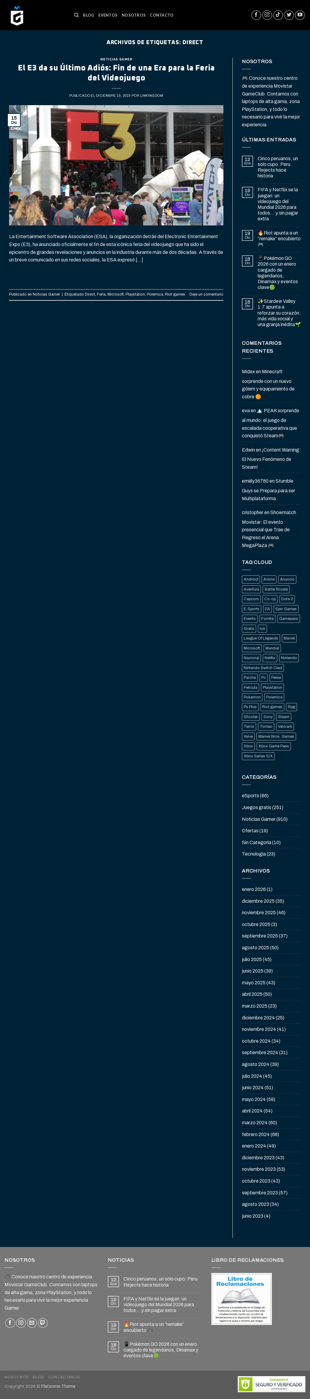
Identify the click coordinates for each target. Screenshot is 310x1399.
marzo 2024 (255, 1122)
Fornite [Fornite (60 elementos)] (267, 619)
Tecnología (254, 854)
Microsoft (115, 294)
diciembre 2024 (258, 1017)
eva (246, 410)
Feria (101, 294)
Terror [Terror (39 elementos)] (249, 726)
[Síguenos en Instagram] (267, 15)
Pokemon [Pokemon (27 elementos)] (252, 697)
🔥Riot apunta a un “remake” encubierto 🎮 (279, 238)
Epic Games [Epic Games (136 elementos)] (286, 609)
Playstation (135, 294)
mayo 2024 (254, 1099)
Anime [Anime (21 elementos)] (269, 579)
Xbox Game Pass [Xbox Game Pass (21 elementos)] (274, 746)
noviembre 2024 (259, 1029)
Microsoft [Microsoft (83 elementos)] (252, 648)
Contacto (161, 15)
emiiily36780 (255, 481)
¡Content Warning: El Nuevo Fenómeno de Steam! (271, 458)
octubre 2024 (256, 1041)
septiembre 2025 (260, 935)
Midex (248, 371)
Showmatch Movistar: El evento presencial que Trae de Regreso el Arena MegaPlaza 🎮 (269, 529)
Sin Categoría (256, 842)
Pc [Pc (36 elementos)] (263, 677)
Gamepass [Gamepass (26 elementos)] (288, 619)
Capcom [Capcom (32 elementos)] (251, 599)
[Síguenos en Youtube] (300, 15)
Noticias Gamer (116, 59)
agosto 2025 (255, 947)
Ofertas (250, 830)
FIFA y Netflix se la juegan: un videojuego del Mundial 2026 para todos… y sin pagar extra (278, 204)
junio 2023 (252, 1216)
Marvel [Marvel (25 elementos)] (289, 638)
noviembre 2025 (259, 912)
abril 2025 (252, 994)
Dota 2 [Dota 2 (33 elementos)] (287, 599)
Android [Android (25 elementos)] (251, 579)
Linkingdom (151, 95)
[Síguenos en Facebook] (256, 15)
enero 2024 (254, 1145)
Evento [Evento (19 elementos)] (250, 619)
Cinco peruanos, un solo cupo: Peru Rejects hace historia (278, 167)
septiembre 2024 (260, 1052)
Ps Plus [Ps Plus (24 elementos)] (250, 707)
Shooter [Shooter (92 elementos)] (251, 717)
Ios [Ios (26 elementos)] (262, 629)
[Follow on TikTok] (278, 15)
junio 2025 (252, 970)
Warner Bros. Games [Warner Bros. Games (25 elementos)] (276, 736)
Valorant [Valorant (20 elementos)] (285, 726)
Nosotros (134, 15)
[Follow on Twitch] (43, 1323)
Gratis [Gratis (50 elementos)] (249, 629)
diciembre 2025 (258, 901)
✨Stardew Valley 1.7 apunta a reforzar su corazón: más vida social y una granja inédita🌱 (279, 313)
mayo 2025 (253, 982)
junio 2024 (253, 1087)
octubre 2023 (256, 1181)
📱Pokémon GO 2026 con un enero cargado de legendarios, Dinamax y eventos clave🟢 (278, 273)
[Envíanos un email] (32, 1323)
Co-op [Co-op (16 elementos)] (270, 599)
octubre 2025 (256, 924)
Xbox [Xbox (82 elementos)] (248, 746)
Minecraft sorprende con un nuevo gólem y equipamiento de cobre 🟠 (268, 384)
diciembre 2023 (258, 1157)
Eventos (107, 15)
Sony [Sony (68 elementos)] (267, 717)
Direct (90, 294)
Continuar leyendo (116, 274)
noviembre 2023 (259, 1169)
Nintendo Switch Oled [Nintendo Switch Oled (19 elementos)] (263, 668)
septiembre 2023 (260, 1192)
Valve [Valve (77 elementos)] (248, 736)
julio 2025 (252, 959)
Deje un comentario (206, 294)
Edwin (248, 449)
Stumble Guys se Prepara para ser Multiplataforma (268, 489)
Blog (88, 15)
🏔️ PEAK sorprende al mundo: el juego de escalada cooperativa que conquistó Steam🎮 (270, 423)
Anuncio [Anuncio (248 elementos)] (287, 579)
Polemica (155, 294)
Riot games (175, 294)
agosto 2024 (255, 1064)
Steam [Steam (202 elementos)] (283, 717)
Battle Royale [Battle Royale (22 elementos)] (276, 589)
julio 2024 (252, 1076)
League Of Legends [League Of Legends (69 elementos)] (261, 638)
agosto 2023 (255, 1204)
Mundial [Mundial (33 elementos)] (272, 648)
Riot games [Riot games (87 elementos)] (272, 707)
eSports (250, 795)
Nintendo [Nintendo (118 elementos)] (289, 658)
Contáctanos (64, 1377)
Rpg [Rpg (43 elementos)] (291, 707)
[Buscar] (76, 15)
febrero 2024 (256, 1134)
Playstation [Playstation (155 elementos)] (272, 687)
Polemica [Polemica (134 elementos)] (274, 697)
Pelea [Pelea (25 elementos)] (276, 677)
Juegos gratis (256, 807)
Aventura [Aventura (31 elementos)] (251, 589)
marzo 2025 (254, 1006)
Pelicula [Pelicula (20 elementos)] (250, 687)
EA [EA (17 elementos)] (267, 609)
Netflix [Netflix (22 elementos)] (270, 658)
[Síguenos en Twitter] (289, 15)
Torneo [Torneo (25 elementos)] (266, 726)
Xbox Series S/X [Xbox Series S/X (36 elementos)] (258, 756)
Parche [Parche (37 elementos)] (250, 677)
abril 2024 (252, 1110)
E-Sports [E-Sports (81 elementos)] (251, 609)
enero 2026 (254, 889)
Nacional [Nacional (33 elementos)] (251, 658)
